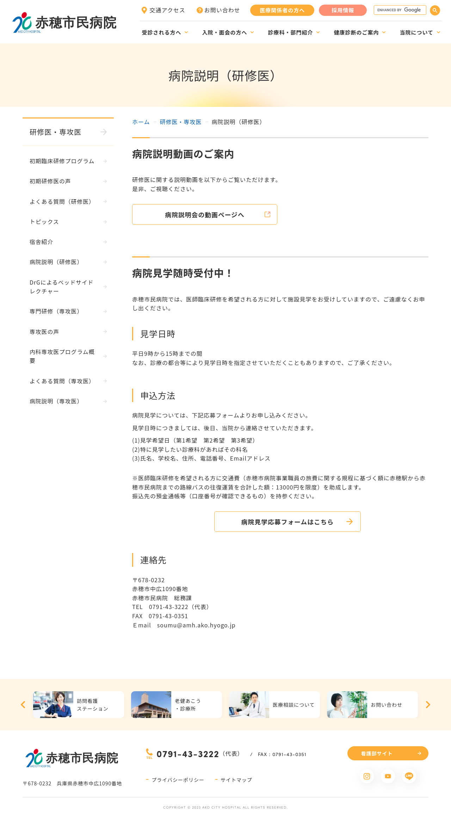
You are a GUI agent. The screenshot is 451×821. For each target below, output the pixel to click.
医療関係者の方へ (282, 10)
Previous (23, 705)
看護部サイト (377, 753)
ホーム (141, 121)
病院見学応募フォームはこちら (280, 521)
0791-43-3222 (187, 754)
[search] (399, 10)
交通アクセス (167, 10)
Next (428, 705)
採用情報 (343, 10)
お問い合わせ (222, 10)
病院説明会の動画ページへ (206, 214)
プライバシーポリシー (178, 779)
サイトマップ (236, 779)
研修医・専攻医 (181, 121)
